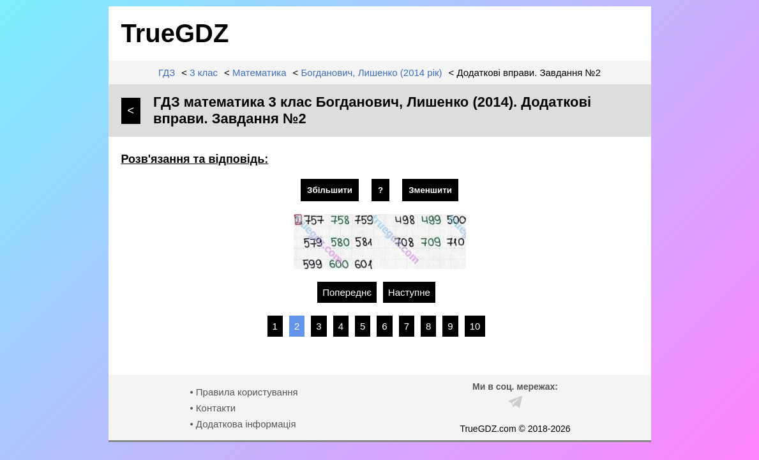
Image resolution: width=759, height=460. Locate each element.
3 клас (204, 72)
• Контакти (213, 407)
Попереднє (347, 292)
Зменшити (430, 190)
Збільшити (329, 190)
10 (475, 326)
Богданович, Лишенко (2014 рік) (371, 72)
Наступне (409, 292)
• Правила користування (243, 392)
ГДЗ (166, 72)
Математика (259, 72)
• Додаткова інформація (243, 423)
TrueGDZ (175, 33)
